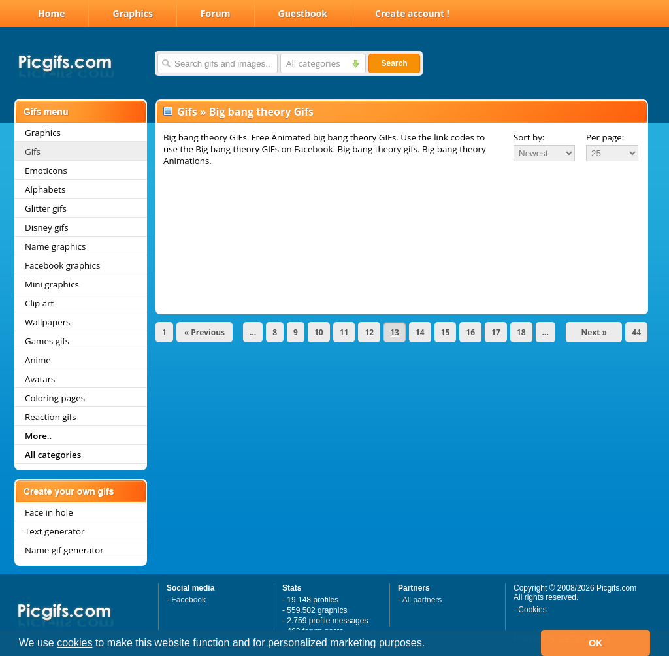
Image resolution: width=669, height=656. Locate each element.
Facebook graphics (62, 265)
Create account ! (412, 13)
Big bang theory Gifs (261, 112)
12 (369, 332)
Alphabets (45, 189)
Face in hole (49, 512)
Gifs (33, 151)
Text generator (54, 531)
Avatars (40, 379)
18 (521, 332)
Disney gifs (47, 227)
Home (51, 13)
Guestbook (303, 13)
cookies (74, 642)
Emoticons (46, 170)
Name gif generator (64, 550)
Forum (216, 13)
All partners (422, 599)
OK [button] (596, 643)
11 (344, 332)
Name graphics (55, 246)
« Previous (204, 332)
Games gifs (47, 341)
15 (445, 332)
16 (470, 332)
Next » (594, 332)
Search (394, 63)
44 (636, 332)
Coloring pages (55, 398)
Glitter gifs (46, 208)
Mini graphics (52, 284)
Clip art (39, 303)
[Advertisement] (402, 203)
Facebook (188, 599)
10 (318, 332)
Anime (38, 360)
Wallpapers (47, 322)
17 (495, 332)
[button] (430, 644)
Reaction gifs (50, 417)
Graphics (132, 13)
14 (420, 332)
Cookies (532, 609)
